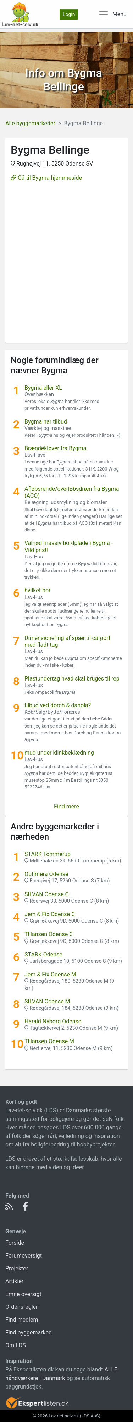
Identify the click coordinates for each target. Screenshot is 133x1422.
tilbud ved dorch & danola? (57, 705)
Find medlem (21, 1319)
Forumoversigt (23, 1255)
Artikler (14, 1281)
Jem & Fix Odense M (50, 974)
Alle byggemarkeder (30, 123)
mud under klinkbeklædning (59, 752)
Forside (14, 1242)
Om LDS (15, 1345)
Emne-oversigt (23, 1294)
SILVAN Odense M (47, 1001)
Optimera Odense (46, 874)
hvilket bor (37, 590)
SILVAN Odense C (46, 894)
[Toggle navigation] (112, 14)
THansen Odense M (49, 1041)
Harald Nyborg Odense (52, 1021)
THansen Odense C (48, 934)
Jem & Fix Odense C (49, 914)
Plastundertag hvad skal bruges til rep (72, 678)
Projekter (16, 1268)
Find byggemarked (28, 1332)
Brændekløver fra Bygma (55, 448)
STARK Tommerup (47, 854)
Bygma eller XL (43, 387)
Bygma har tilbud (45, 421)
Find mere (66, 806)
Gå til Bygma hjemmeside (46, 177)
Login (69, 14)
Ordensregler (21, 1306)
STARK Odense (43, 954)
